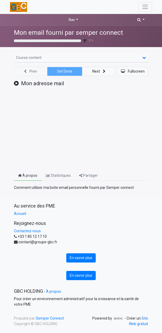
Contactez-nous (27, 231)
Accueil (20, 213)
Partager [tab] (88, 175)
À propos (53, 291)
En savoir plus (81, 258)
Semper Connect (50, 318)
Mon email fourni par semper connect (68, 32)
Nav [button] (72, 20)
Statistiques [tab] (58, 175)
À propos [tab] (27, 175)
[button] (141, 19)
